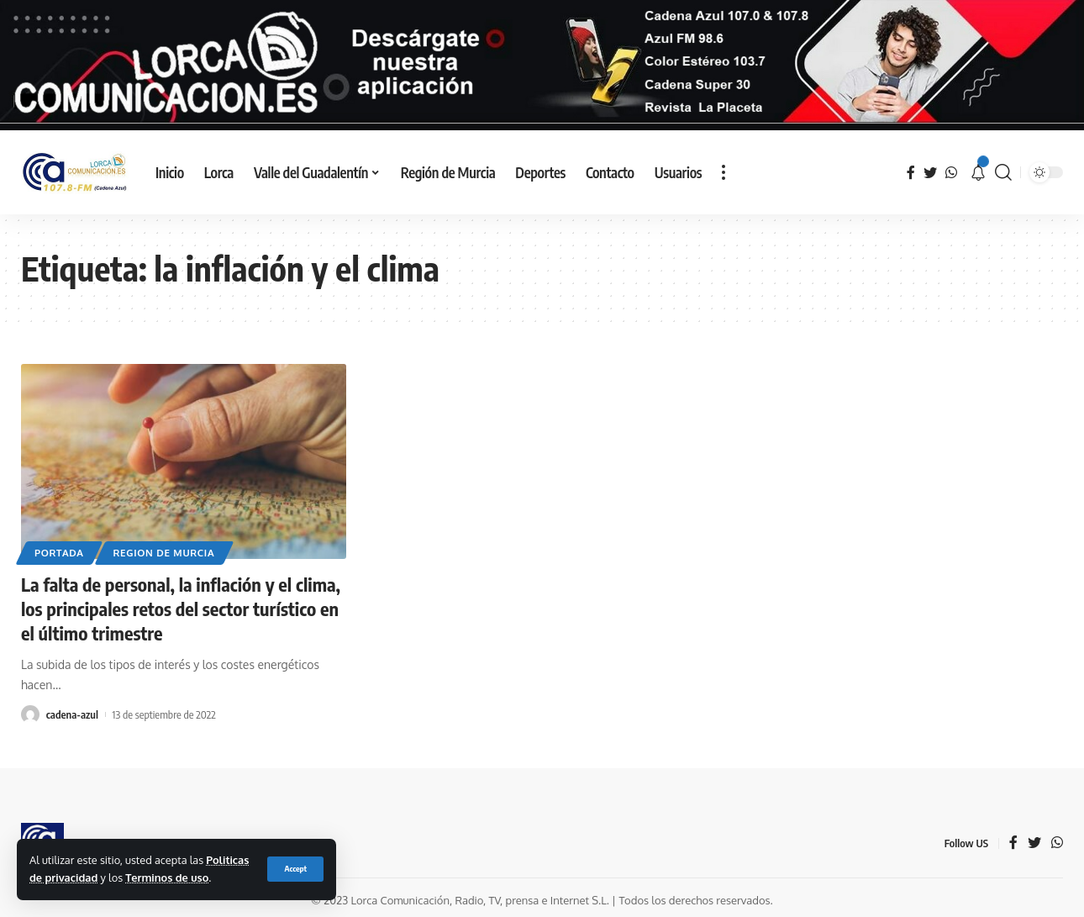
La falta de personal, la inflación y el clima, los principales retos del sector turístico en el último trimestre (180, 608)
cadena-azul (72, 714)
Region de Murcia (164, 552)
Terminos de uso (166, 877)
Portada (59, 552)
